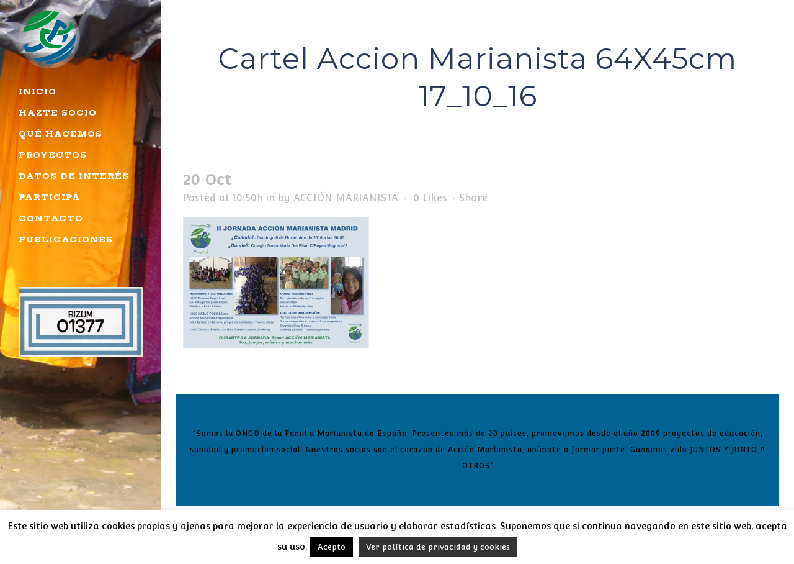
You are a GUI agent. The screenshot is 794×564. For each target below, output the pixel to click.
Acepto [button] (332, 547)
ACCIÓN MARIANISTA (345, 198)
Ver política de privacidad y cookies (438, 547)
